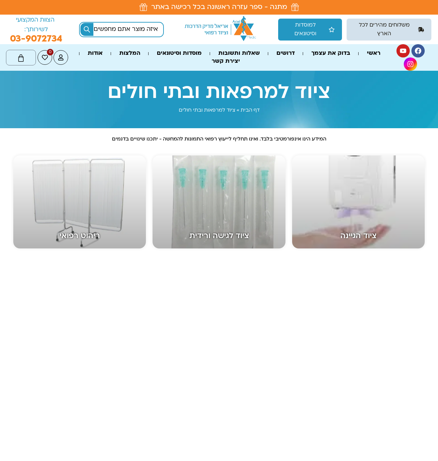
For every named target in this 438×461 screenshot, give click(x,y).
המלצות (129, 53)
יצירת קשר (226, 61)
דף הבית (250, 110)
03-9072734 (36, 39)
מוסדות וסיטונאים (179, 53)
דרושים (285, 53)
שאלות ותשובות (239, 53)
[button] (389, 30)
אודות (95, 53)
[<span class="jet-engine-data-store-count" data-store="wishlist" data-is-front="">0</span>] (45, 57)
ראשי (374, 53)
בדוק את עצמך (330, 53)
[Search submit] (86, 29)
